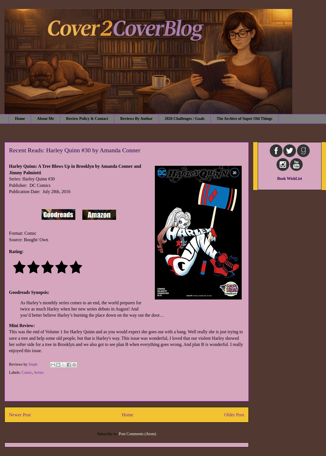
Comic (27, 372)
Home (20, 119)
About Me (45, 119)
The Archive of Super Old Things (244, 119)
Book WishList (289, 178)
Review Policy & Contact (87, 119)
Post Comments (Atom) (137, 434)
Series (39, 372)
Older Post (234, 414)
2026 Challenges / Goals (185, 119)
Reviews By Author (136, 119)
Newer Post (20, 414)
